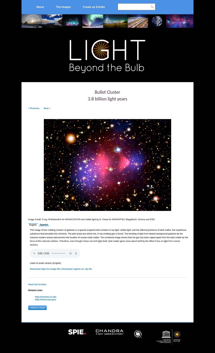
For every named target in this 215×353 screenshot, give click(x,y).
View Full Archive (37, 284)
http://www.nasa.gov (45, 299)
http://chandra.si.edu (45, 297)
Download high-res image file (45, 269)
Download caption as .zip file (77, 269)
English (33, 225)
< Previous (33, 108)
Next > (47, 108)
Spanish (44, 225)
